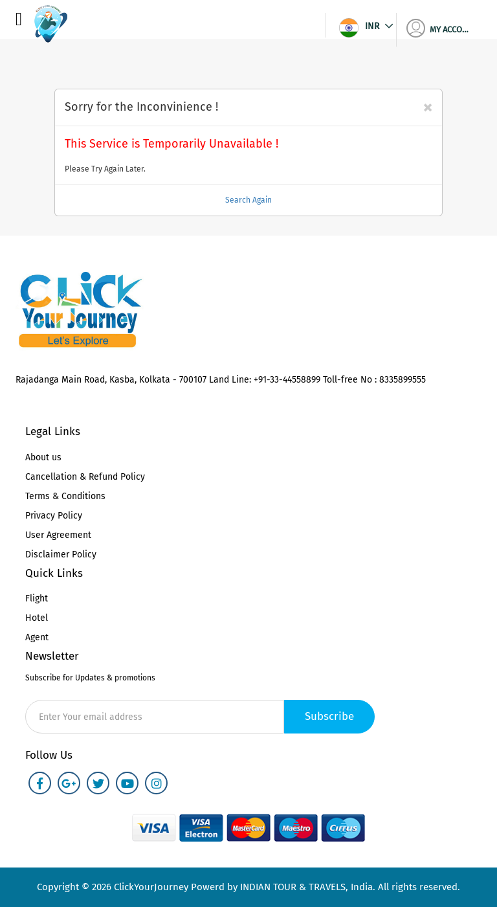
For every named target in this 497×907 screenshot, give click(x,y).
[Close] (427, 107)
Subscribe (329, 716)
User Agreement (58, 535)
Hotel (36, 617)
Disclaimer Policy (60, 554)
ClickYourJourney (149, 887)
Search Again (248, 200)
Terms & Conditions (65, 496)
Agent (37, 637)
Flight (36, 598)
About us (43, 457)
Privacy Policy (53, 515)
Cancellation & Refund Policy (85, 476)
